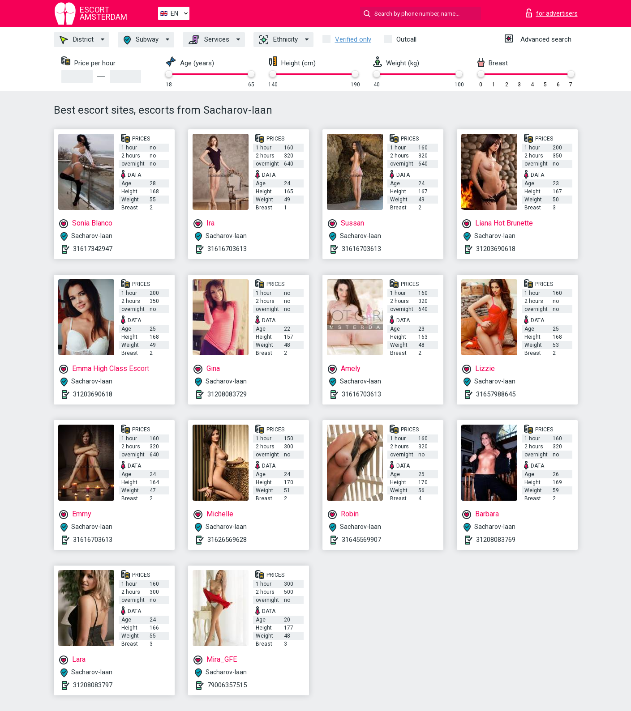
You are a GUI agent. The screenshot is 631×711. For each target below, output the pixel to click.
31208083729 (227, 394)
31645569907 (361, 540)
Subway (141, 40)
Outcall (406, 39)
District (77, 39)
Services (209, 39)
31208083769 (495, 540)
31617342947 (92, 249)
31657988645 (495, 394)
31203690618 (495, 249)
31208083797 (92, 685)
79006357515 (227, 685)
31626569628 (227, 540)
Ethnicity (278, 39)
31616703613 (227, 249)
